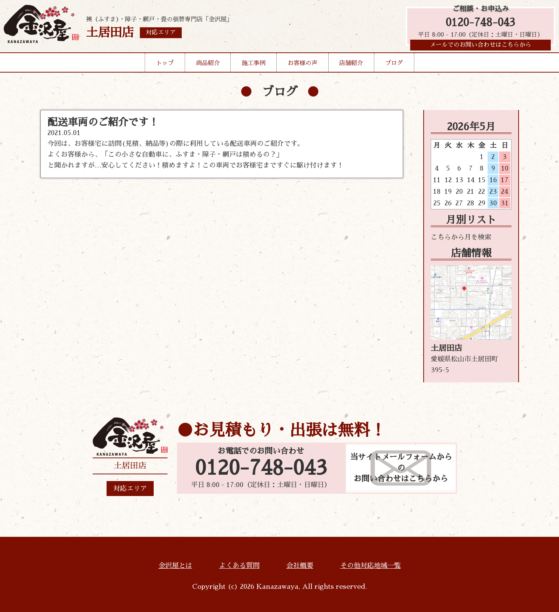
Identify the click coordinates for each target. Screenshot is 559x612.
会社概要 (299, 565)
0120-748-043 (480, 23)
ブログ (394, 65)
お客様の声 (302, 65)
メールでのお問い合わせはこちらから (480, 47)
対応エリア (130, 488)
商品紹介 (208, 65)
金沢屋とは (175, 565)
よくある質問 (239, 565)
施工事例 (253, 65)
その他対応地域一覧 (370, 565)
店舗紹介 (351, 65)
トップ (165, 65)
